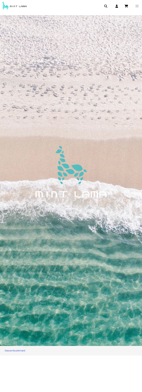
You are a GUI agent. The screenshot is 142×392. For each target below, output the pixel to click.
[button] (137, 6)
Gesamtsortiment (15, 350)
